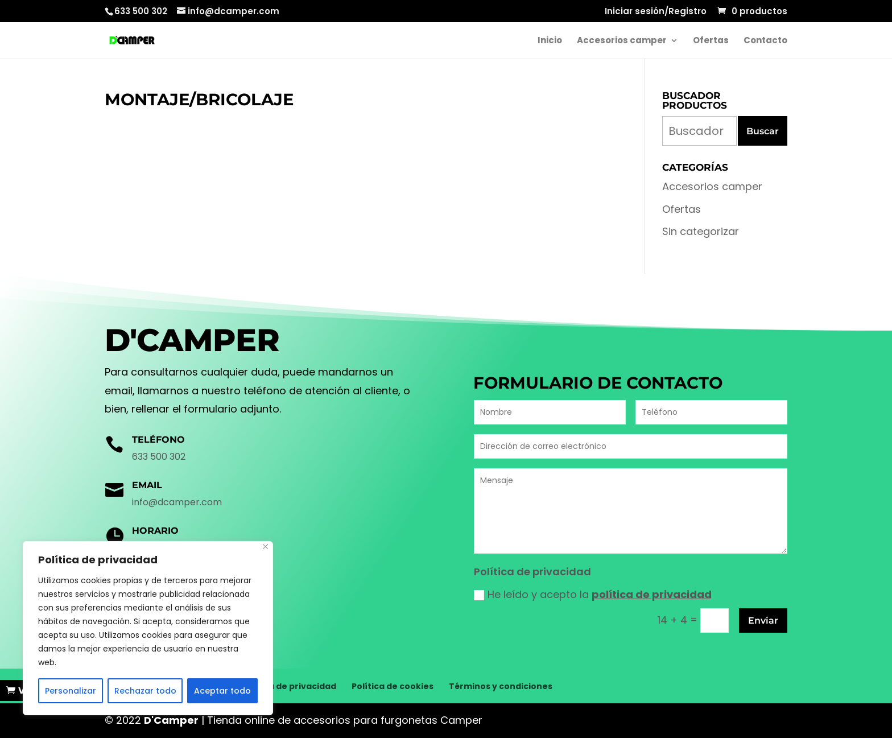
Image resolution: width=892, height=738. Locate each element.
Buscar (762, 131)
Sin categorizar (700, 231)
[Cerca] (265, 546)
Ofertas (711, 41)
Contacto (765, 41)
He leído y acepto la (593, 594)
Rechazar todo (145, 690)
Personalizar (70, 690)
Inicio (550, 41)
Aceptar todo (222, 690)
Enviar (763, 620)
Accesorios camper (622, 41)
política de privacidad (652, 594)
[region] (148, 628)
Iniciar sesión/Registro (656, 12)
